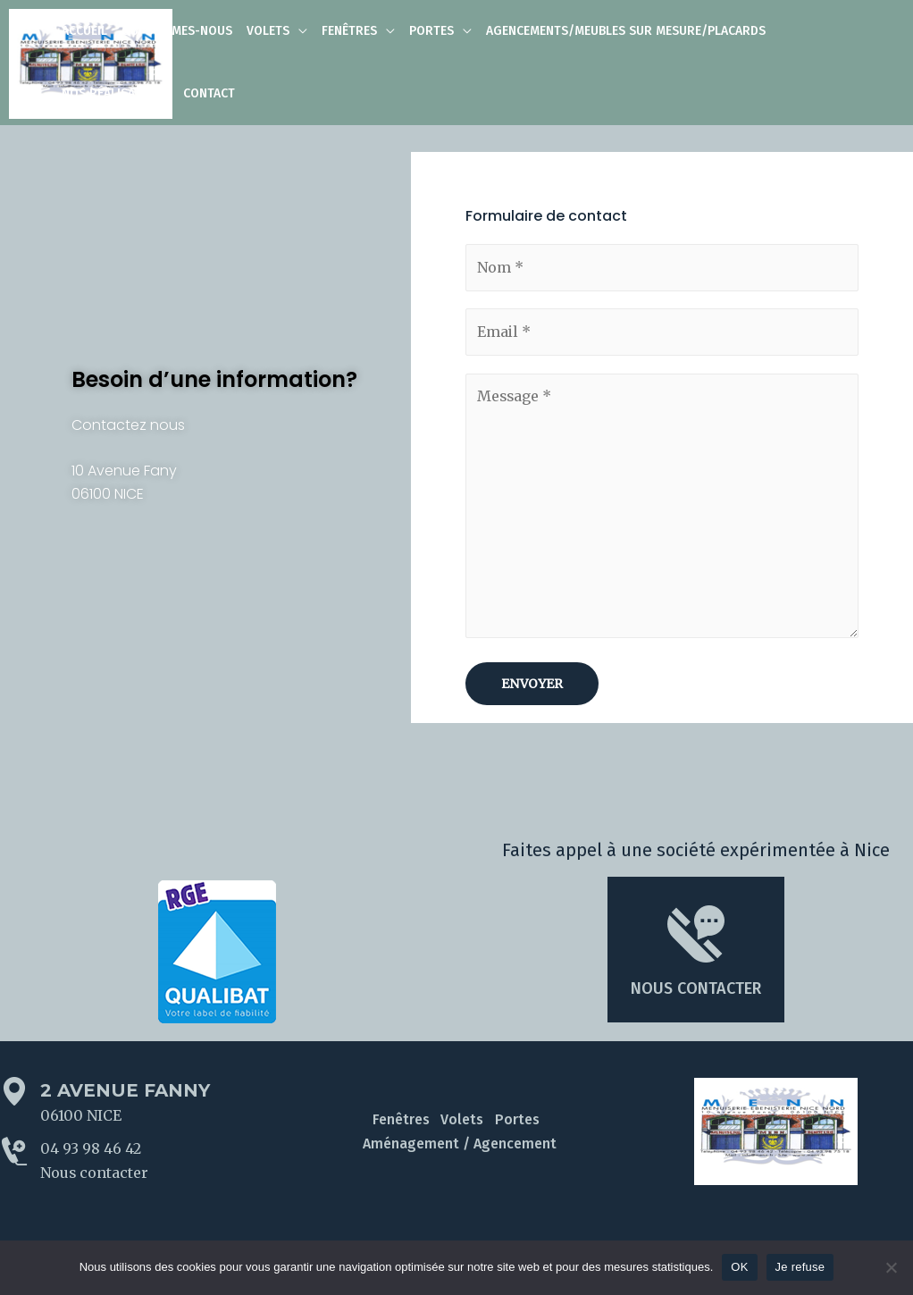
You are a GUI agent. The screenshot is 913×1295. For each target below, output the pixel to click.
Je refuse (800, 1267)
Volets (461, 1121)
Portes (514, 1121)
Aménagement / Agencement (460, 1145)
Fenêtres (402, 1121)
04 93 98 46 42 (90, 1151)
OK (739, 1267)
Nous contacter (94, 1175)
